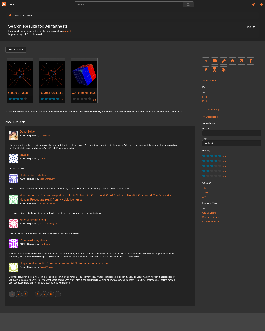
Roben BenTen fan (47, 203)
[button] (12, 4)
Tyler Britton (45, 244)
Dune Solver (28, 131)
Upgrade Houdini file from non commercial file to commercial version (64, 263)
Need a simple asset (33, 219)
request (67, 31)
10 (51, 294)
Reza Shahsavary (47, 179)
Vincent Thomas (46, 267)
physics (24, 154)
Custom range (211, 109)
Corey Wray (45, 135)
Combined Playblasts (33, 240)
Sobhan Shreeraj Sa (48, 224)
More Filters (210, 80)
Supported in (211, 116)
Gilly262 (43, 159)
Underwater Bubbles (33, 175)
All (206, 61)
